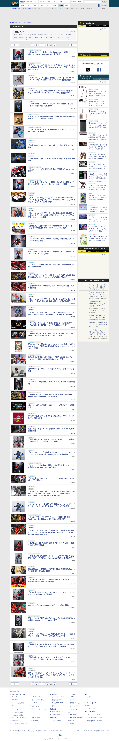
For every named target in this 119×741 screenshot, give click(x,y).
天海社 (89, 697)
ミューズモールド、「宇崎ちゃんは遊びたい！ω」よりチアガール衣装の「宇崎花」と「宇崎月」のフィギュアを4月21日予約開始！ (97, 211)
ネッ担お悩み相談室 (17, 712)
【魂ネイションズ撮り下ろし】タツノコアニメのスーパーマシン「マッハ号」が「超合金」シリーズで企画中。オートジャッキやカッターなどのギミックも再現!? (51, 200)
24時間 (89, 25)
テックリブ (71, 720)
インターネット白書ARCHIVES (20, 723)
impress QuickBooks (92, 703)
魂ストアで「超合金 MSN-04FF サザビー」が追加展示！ (48, 605)
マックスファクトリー (43, 34)
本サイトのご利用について (17, 731)
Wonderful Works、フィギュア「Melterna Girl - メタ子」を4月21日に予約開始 (97, 229)
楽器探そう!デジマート (58, 700)
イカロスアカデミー (75, 709)
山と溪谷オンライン (57, 711)
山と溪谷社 (53, 709)
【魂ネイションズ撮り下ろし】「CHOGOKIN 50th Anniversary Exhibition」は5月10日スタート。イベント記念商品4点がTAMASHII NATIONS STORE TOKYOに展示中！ (51, 493)
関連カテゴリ (19, 32)
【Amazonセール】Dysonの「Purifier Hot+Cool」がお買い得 (97, 113)
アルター (27, 34)
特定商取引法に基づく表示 (101, 731)
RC (60, 8)
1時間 (82, 25)
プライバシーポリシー (66, 731)
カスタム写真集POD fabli (94, 717)
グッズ (66, 8)
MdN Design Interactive (76, 717)
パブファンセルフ (92, 708)
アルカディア (22, 37)
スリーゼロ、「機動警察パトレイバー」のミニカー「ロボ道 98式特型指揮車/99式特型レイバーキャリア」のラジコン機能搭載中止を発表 (97, 168)
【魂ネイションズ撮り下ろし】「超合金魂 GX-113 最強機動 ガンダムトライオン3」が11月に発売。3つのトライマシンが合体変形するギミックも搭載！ (51, 215)
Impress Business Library (36, 703)
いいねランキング (101, 79)
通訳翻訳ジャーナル (75, 703)
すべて (15, 34)
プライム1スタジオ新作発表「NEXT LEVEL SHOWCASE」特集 (94, 281)
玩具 (72, 8)
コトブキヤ (68, 34)
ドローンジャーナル (17, 709)
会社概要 (76, 731)
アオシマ (52, 37)
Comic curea (90, 700)
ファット (61, 34)
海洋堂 (15, 37)
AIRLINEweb (73, 697)
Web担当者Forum (17, 700)
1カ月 (104, 25)
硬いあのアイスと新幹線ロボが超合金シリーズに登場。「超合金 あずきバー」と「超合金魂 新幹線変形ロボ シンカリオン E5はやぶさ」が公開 (51, 346)
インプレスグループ (86, 731)
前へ (14, 45)
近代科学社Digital (56, 720)
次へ (74, 45)
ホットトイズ (65, 37)
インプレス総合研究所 (18, 703)
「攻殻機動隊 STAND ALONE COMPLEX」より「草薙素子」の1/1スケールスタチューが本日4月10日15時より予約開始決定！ (97, 306)
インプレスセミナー (35, 706)
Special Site (87, 55)
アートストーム (44, 37)
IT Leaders (15, 706)
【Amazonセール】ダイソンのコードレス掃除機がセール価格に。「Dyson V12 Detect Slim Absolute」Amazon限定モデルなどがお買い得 (97, 96)
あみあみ (21, 34)
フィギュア (46, 8)
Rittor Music (53, 694)
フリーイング (54, 34)
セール (88, 8)
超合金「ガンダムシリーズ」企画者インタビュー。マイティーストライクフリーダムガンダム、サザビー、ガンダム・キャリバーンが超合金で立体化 (51, 675)
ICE (86, 694)
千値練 (36, 37)
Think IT (14, 697)
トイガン (54, 8)
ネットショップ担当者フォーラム (39, 700)
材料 (82, 8)
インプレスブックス (35, 717)
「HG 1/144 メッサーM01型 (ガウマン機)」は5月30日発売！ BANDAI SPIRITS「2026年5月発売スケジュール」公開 (97, 158)
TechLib (72, 723)
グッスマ (34, 34)
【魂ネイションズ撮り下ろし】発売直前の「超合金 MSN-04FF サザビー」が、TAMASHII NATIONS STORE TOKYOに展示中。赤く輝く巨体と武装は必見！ (51, 532)
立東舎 (54, 706)
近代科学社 (53, 717)
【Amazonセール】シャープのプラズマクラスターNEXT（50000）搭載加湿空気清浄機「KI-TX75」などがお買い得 (97, 127)
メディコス (30, 37)
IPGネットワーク (90, 711)
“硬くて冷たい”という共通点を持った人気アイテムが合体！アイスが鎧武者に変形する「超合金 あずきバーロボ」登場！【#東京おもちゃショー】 (51, 67)
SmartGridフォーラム (35, 697)
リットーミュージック (58, 697)
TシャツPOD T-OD (57, 703)
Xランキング (87, 76)
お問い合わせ (30, 731)
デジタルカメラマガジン (19, 717)
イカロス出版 (71, 694)
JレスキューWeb (74, 706)
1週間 (97, 25)
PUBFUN (87, 706)
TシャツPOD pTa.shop (94, 714)
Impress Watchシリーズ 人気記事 (94, 248)
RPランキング (86, 79)
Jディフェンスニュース (76, 700)
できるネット (16, 720)
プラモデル (37, 8)
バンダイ (58, 37)
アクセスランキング (89, 23)
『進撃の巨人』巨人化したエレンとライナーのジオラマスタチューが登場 (97, 325)
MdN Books (73, 714)
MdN (69, 712)
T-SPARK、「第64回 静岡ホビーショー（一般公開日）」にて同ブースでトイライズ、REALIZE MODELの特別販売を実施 (97, 190)
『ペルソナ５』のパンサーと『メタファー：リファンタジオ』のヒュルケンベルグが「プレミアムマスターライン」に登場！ (97, 296)
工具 (77, 8)
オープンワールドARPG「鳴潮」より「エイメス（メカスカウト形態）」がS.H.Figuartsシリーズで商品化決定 (97, 221)
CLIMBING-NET (56, 714)
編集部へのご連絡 (53, 731)
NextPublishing (34, 720)
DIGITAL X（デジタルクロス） (38, 709)
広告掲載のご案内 (41, 731)
